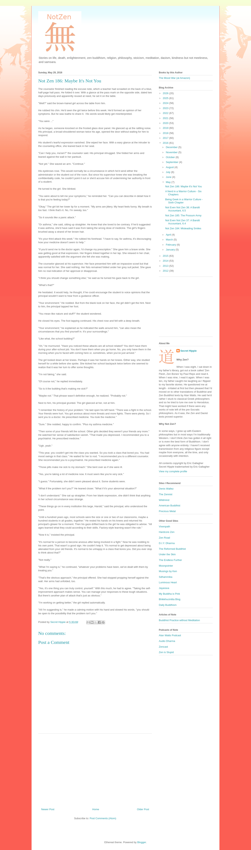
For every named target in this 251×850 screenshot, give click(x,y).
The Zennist (165, 494)
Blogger (141, 842)
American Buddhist (169, 505)
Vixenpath (164, 526)
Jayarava (164, 588)
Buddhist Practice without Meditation (179, 620)
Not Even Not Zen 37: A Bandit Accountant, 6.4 (182, 222)
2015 (166, 255)
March (170, 239)
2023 (166, 108)
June (169, 177)
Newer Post (47, 809)
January (171, 249)
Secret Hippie (188, 350)
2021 (166, 118)
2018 (166, 133)
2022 (166, 113)
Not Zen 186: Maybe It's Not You (183, 186)
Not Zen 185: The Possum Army (183, 215)
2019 (166, 127)
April (169, 234)
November (172, 152)
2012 (166, 270)
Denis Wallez (166, 488)
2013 (166, 265)
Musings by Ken (168, 571)
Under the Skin (167, 554)
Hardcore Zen (166, 532)
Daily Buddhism (167, 604)
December (172, 147)
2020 (166, 123)
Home (95, 809)
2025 (166, 98)
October (171, 157)
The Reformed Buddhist (172, 548)
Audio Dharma (167, 641)
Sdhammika (165, 576)
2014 (166, 260)
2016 (166, 142)
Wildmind (164, 500)
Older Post (143, 809)
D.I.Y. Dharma (167, 543)
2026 (166, 93)
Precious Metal (167, 511)
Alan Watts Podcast (170, 635)
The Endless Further (170, 560)
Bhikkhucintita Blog (169, 599)
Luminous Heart (168, 582)
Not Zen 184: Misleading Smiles (183, 228)
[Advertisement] (95, 769)
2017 (166, 138)
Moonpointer (166, 565)
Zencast (163, 646)
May (168, 182)
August (170, 167)
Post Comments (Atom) (103, 818)
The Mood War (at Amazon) (174, 77)
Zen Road (164, 537)
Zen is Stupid (166, 652)
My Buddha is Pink (169, 593)
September (172, 162)
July (168, 172)
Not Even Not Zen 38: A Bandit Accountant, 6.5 (182, 209)
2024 (166, 103)
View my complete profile (173, 471)
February (171, 244)
